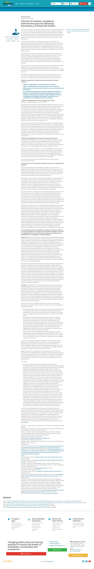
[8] (32, 213)
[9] (31, 219)
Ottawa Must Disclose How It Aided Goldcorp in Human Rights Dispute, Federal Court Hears (28, 507)
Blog (16, 3)
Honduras (13, 40)
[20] (27, 422)
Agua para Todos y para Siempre (50, 493)
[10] (53, 266)
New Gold (16, 38)
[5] (55, 189)
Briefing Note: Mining (40, 468)
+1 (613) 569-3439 (75, 551)
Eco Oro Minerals (10, 38)
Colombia (8, 40)
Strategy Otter (49, 561)
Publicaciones (30, 3)
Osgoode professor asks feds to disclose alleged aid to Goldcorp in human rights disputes (28, 505)
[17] (28, 356)
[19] (25, 422)
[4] (25, 172)
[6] (51, 191)
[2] (46, 120)
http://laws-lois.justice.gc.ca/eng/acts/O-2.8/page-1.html (36, 438)
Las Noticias (22, 3)
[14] (38, 300)
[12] (49, 286)
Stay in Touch (53, 542)
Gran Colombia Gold (14, 36)
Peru (18, 40)
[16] (49, 348)
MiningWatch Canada (78, 542)
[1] (27, 39)
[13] (53, 293)
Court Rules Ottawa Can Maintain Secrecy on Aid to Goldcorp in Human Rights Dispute (27, 504)
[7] (35, 201)
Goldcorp (7, 36)
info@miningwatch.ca (76, 549)
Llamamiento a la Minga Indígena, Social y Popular (48, 471)
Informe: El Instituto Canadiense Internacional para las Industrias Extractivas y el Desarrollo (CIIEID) (78, 31)
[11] (56, 274)
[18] (41, 414)
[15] (32, 345)
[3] (28, 135)
